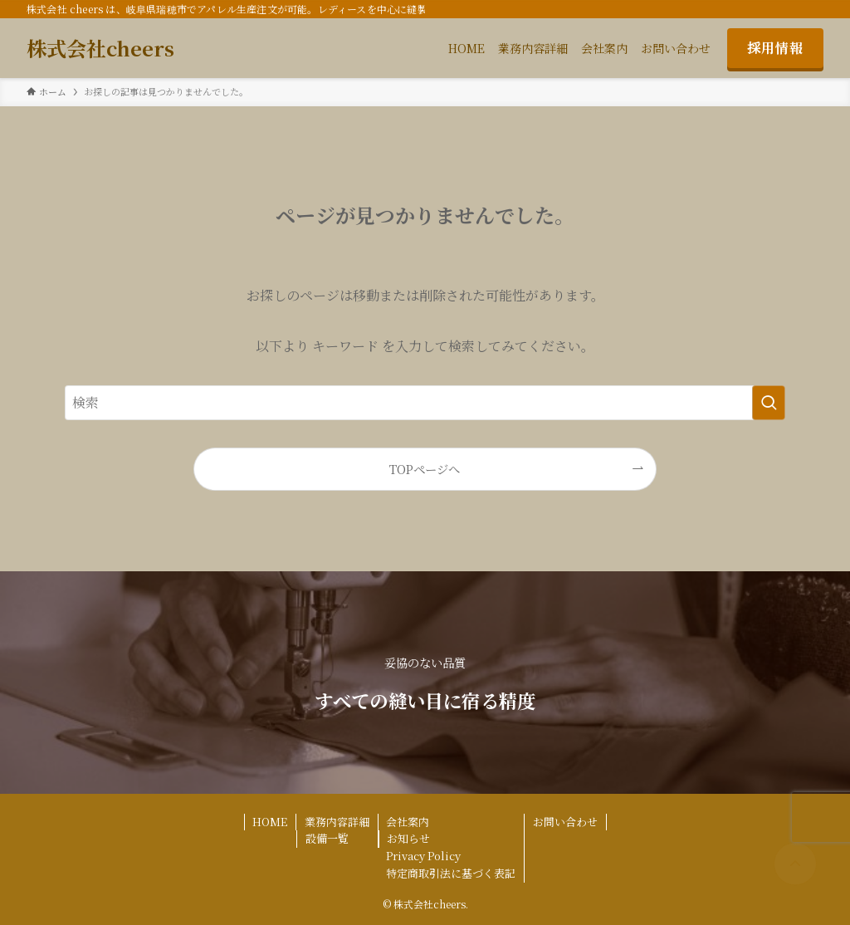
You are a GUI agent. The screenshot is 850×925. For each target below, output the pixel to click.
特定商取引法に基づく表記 (450, 873)
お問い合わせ (565, 822)
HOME (269, 822)
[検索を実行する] (768, 402)
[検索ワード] (425, 402)
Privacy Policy (423, 856)
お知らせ (408, 838)
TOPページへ (424, 468)
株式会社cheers (100, 48)
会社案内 (407, 822)
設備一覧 (327, 838)
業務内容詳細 (337, 822)
